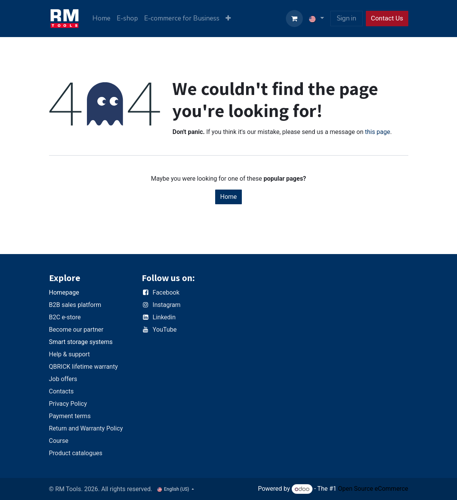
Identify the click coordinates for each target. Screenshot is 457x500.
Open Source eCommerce (373, 489)
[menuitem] (101, 18)
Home (228, 196)
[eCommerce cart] (294, 18)
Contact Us (387, 18)
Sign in (346, 18)
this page (377, 132)
